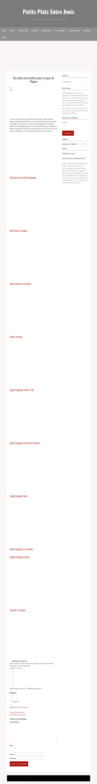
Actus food (34, 31)
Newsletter (86, 31)
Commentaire (15, 722)
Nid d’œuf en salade (18, 231)
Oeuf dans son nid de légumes (23, 177)
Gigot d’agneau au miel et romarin (25, 443)
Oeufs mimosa (16, 337)
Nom (12, 745)
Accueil (4, 31)
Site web (12, 758)
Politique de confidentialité (19, 778)
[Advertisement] (48, 54)
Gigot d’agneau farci (19, 496)
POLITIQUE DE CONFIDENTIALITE (74, 158)
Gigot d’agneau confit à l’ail (22, 390)
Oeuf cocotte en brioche (20, 284)
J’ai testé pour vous (74, 31)
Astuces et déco (23, 31)
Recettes (12, 31)
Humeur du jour (46, 31)
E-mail (12, 754)
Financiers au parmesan (17, 715)
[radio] (35, 671)
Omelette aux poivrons (17, 712)
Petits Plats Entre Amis (48, 11)
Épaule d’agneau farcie (20, 557)
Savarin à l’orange (17, 610)
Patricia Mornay (38, 85)
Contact (4, 37)
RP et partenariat (60, 31)
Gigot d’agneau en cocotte (21, 549)
